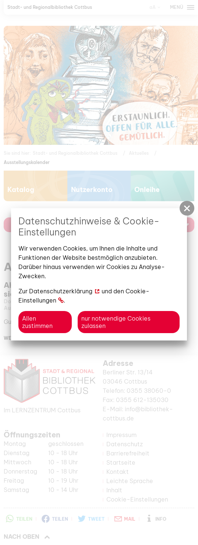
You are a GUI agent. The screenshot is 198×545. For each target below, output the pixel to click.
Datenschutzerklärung (60, 291)
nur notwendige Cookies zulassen (116, 322)
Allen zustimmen (37, 322)
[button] (187, 208)
